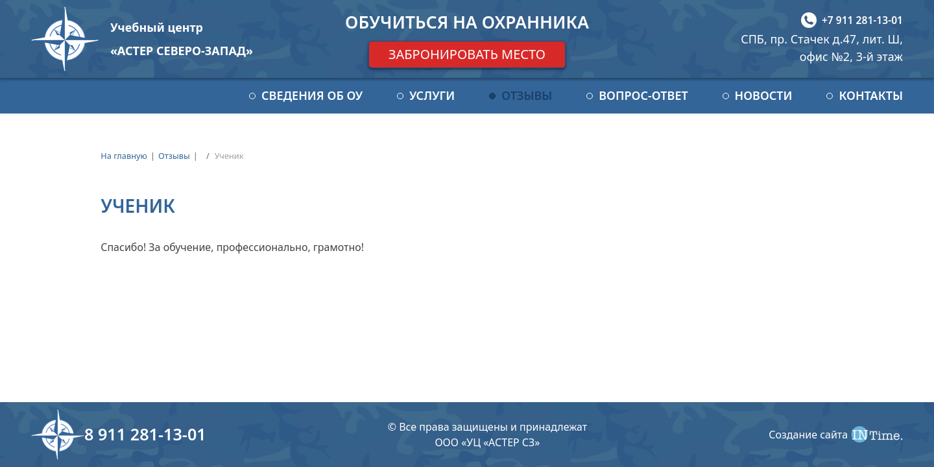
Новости (764, 95)
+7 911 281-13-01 (862, 20)
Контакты (871, 95)
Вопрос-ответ (643, 95)
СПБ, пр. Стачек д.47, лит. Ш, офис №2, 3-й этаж (822, 47)
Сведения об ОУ (312, 95)
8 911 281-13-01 (145, 434)
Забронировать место (467, 54)
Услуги (432, 95)
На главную (124, 156)
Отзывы (526, 95)
